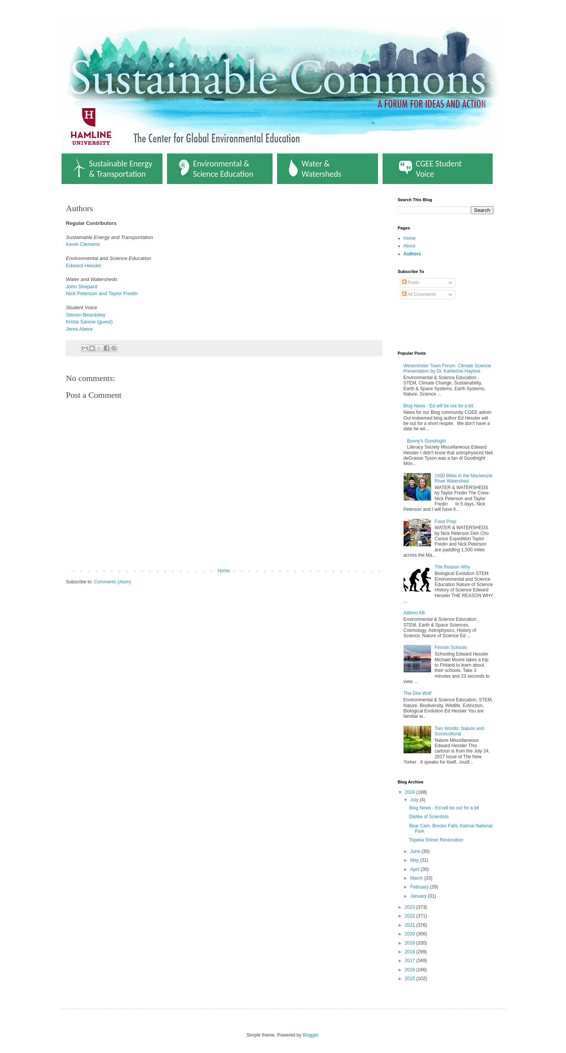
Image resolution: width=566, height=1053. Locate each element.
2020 (410, 934)
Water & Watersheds (315, 168)
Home (223, 570)
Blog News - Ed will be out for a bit (439, 406)
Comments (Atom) (112, 582)
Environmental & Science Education (216, 168)
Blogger (310, 1035)
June (415, 851)
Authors (412, 254)
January (419, 896)
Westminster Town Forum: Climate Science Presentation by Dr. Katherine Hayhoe (447, 368)
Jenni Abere (79, 329)
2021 (410, 925)
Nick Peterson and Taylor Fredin (102, 293)
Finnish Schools (451, 647)
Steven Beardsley (86, 315)
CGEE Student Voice (430, 168)
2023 (410, 907)
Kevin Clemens (83, 244)
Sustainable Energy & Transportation (112, 168)
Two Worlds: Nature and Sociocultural (459, 731)
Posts (410, 282)
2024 (410, 792)
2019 (410, 943)
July (415, 800)
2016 (410, 969)
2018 (410, 951)
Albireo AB (414, 612)
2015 (410, 978)
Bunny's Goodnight (426, 441)
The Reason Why (452, 567)
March (417, 878)
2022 (410, 916)
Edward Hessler (84, 265)
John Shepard (81, 286)
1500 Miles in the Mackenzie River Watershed (463, 478)
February (420, 887)
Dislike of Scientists (428, 816)
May (415, 860)
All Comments (419, 294)
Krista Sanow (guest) (89, 322)
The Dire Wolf (417, 693)
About (409, 246)
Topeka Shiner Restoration (436, 840)
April (415, 869)
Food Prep (445, 521)
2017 (410, 960)
